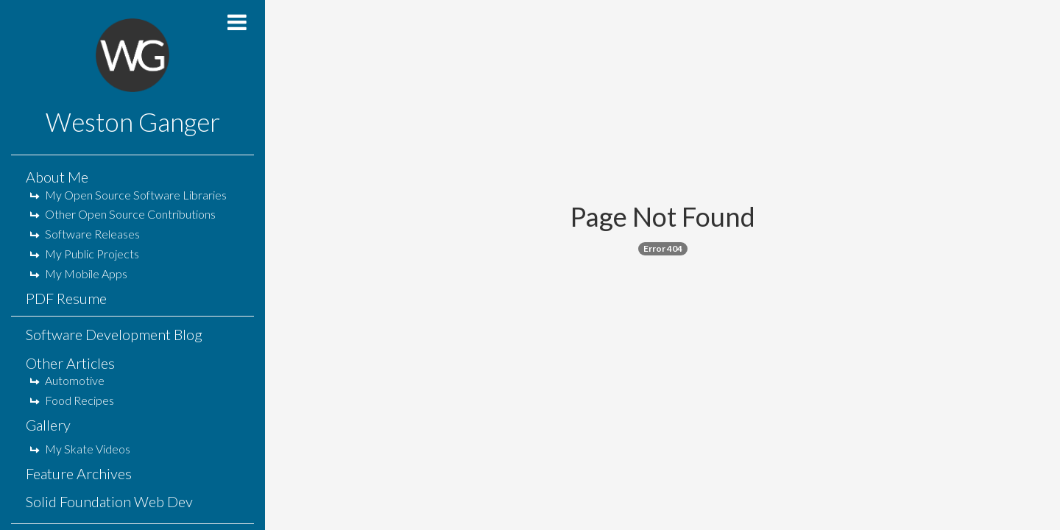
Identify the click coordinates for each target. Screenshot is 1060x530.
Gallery (48, 425)
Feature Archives (79, 473)
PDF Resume (66, 298)
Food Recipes (72, 400)
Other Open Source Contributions (122, 214)
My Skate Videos (80, 449)
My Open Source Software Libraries (128, 195)
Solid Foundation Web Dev (109, 501)
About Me (57, 177)
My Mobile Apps (78, 273)
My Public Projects (84, 254)
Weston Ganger (133, 121)
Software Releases (85, 234)
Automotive (67, 380)
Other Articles (70, 363)
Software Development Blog (114, 334)
